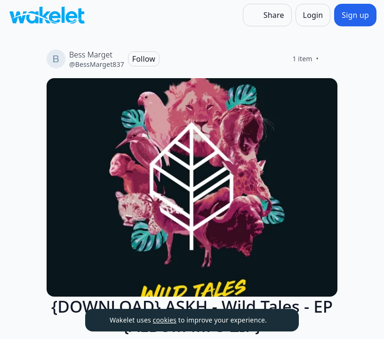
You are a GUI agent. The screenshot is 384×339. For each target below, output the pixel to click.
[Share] (267, 15)
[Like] (329, 58)
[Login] (313, 15)
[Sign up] (355, 15)
